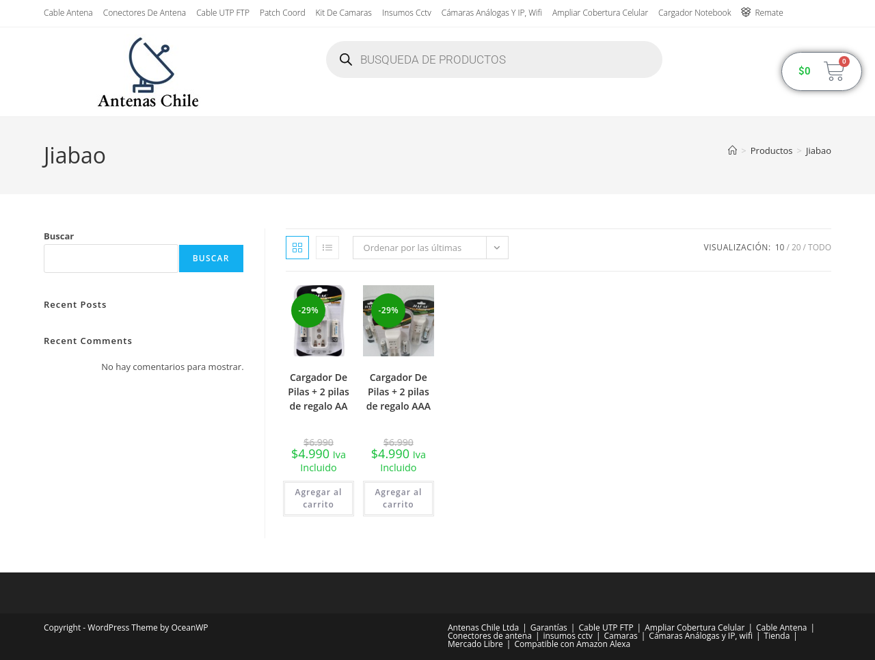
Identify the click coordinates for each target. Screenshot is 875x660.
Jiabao (818, 150)
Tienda (777, 636)
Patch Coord (283, 12)
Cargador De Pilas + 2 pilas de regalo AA (318, 391)
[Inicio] (732, 150)
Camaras (620, 636)
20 (796, 247)
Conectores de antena (144, 12)
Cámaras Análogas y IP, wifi (492, 12)
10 (780, 247)
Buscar (59, 236)
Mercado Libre (475, 644)
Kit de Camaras (344, 12)
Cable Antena (68, 12)
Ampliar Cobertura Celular (600, 12)
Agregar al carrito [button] (318, 498)
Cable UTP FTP (223, 12)
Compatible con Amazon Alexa (572, 644)
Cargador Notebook (694, 12)
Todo (819, 247)
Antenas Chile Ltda (483, 627)
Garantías (548, 627)
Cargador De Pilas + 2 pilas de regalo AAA (398, 391)
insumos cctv (406, 12)
